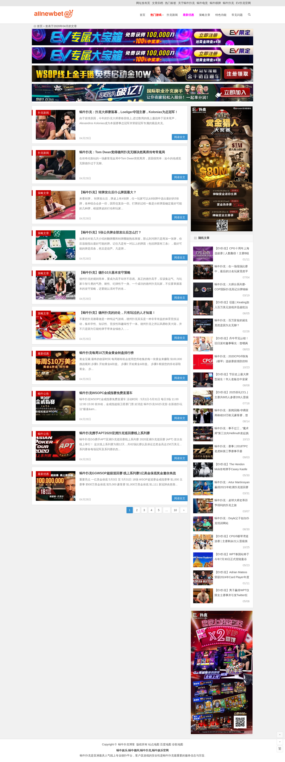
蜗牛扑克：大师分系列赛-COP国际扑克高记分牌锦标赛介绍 (231, 289)
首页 (142, 14)
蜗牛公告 (43, 393)
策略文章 (204, 14)
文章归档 (157, 3)
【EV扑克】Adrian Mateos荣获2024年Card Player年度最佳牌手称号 (232, 577)
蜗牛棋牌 (215, 3)
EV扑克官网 (243, 3)
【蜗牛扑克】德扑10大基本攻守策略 (104, 272)
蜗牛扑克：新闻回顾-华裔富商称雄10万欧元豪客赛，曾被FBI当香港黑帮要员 (232, 415)
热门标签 (170, 3)
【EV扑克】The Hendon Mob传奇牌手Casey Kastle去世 (231, 469)
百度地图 (165, 744)
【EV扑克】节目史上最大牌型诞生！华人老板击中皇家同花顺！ (232, 379)
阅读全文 (179, 137)
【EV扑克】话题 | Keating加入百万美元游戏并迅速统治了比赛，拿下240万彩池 (232, 307)
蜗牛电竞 (202, 3)
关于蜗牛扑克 (186, 3)
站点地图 (153, 744)
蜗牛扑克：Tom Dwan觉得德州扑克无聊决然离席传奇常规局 (122, 152)
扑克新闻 (172, 14)
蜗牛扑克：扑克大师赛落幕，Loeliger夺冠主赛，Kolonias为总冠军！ (128, 112)
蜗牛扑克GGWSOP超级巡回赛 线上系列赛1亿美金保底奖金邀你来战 (127, 473)
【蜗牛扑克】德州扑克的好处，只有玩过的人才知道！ (117, 312)
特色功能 (220, 14)
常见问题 (237, 14)
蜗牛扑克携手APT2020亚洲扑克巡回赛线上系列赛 (114, 433)
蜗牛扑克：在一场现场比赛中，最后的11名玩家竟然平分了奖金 (231, 271)
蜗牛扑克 (228, 3)
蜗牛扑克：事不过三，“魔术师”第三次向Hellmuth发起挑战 (232, 433)
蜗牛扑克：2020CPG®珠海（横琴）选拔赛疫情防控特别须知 (231, 361)
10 (175, 510)
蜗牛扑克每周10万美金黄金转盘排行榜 (106, 353)
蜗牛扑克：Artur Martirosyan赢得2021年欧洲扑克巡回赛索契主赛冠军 (232, 487)
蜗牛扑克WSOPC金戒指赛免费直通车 (105, 393)
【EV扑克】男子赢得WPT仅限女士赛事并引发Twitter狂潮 (232, 595)
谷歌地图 (177, 744)
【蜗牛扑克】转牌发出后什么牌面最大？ (107, 192)
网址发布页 (143, 3)
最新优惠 (43, 353)
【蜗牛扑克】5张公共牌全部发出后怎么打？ (110, 232)
